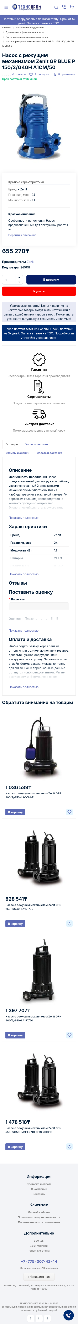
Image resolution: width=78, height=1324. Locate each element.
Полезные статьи (39, 1250)
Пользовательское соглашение (39, 1222)
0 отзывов (19, 74)
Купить (39, 291)
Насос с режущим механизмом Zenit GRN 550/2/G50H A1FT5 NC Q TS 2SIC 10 (33, 1130)
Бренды (39, 1240)
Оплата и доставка (49, 453)
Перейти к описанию (22, 235)
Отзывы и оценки (17, 453)
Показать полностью (23, 517)
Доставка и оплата (39, 1184)
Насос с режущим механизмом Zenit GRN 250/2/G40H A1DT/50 (33, 906)
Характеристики (36, 444)
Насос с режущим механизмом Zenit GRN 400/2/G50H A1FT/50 (33, 1018)
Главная (6, 27)
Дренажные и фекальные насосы (25, 32)
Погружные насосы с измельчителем (27, 37)
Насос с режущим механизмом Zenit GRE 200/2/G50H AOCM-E (33, 795)
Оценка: (15, 618)
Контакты (39, 1194)
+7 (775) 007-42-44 (39, 1261)
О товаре (12, 444)
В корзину (51, 280)
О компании (39, 1189)
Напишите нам (39, 1276)
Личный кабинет (39, 1212)
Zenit (30, 261)
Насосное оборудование (29, 27)
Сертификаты (39, 1245)
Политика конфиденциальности (39, 1217)
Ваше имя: (18, 599)
